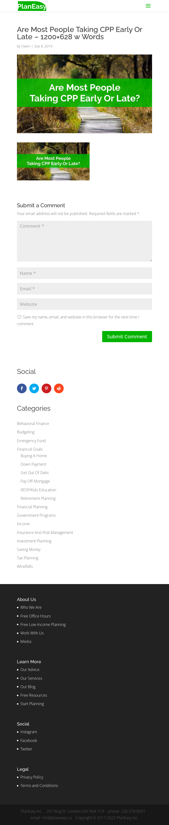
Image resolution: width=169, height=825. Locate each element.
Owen (25, 46)
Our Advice (29, 669)
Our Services (31, 678)
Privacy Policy (31, 777)
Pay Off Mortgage (35, 481)
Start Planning (32, 703)
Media (25, 641)
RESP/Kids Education (38, 490)
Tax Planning (27, 558)
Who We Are (31, 607)
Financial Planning (32, 506)
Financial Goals (30, 449)
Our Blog (27, 686)
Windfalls (25, 566)
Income (23, 523)
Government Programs (36, 515)
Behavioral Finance (33, 423)
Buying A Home (34, 455)
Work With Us (32, 633)
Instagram (28, 731)
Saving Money (28, 549)
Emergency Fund (31, 440)
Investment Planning (34, 541)
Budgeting (25, 432)
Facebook (28, 740)
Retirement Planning (38, 498)
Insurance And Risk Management (45, 532)
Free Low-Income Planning (43, 624)
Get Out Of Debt (35, 472)
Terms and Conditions (39, 785)
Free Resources (33, 695)
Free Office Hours (35, 616)
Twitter (26, 749)
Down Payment (33, 464)
